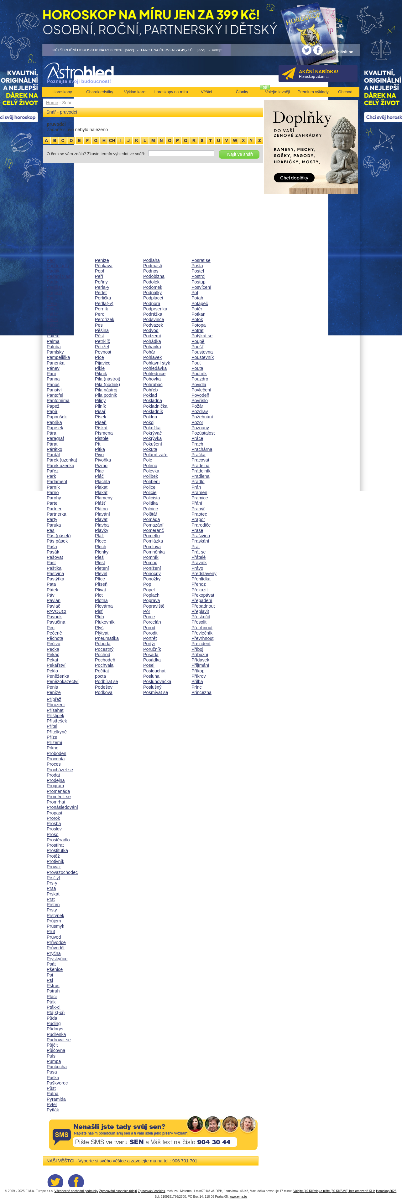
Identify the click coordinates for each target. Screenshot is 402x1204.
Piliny (100, 400)
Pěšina (102, 330)
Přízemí (54, 742)
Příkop (198, 670)
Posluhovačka (157, 681)
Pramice (199, 497)
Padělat (54, 287)
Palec (52, 325)
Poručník (152, 649)
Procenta (56, 758)
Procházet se (60, 769)
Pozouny (200, 427)
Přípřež (54, 699)
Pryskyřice (57, 958)
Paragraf (55, 438)
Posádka (152, 659)
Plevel (101, 573)
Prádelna (200, 465)
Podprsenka (155, 308)
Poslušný (152, 687)
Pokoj (148, 422)
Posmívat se (155, 692)
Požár (197, 406)
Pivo (99, 454)
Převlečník (201, 632)
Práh (196, 487)
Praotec (199, 514)
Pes (99, 325)
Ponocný (152, 573)
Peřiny (101, 281)
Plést (100, 562)
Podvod (151, 330)
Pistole (101, 438)
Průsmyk (55, 926)
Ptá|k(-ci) (56, 1012)
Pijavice (103, 362)
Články (242, 91)
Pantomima (58, 400)
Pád (51, 260)
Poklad (150, 395)
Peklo (52, 670)
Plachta (102, 481)
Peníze (54, 692)
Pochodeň (105, 659)
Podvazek (153, 325)
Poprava (151, 600)
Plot (99, 595)
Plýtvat (101, 632)
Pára (51, 433)
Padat (53, 281)
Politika (150, 503)
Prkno (53, 747)
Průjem (54, 920)
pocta (100, 676)
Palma (53, 341)
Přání (196, 503)
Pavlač (53, 606)
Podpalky (152, 292)
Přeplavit (200, 611)
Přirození (56, 704)
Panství (54, 389)
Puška (53, 1077)
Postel (197, 270)
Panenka (56, 362)
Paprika (54, 422)
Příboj (197, 649)
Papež (53, 406)
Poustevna (202, 352)
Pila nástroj (106, 389)
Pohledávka (155, 368)
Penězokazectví (63, 681)
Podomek (152, 287)
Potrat (197, 330)
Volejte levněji (277, 91)
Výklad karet (135, 91)
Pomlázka (153, 540)
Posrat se (201, 260)
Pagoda (54, 292)
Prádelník (201, 470)
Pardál (53, 454)
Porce (149, 616)
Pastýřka (55, 578)
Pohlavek (152, 357)
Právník (199, 562)
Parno (53, 492)
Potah (197, 297)
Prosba (54, 823)
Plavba (102, 525)
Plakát (101, 492)
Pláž (99, 535)
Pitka (100, 449)
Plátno (101, 508)
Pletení (102, 568)
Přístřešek (57, 720)
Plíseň (101, 584)
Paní (51, 373)
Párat (52, 443)
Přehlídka (201, 578)
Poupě (198, 341)
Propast (54, 812)
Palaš (52, 319)
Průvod (54, 937)
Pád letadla (58, 265)
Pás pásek (57, 540)
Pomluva (152, 546)
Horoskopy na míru (171, 91)
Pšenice (55, 969)
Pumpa (54, 1061)
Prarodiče (201, 525)
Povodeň (200, 395)
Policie (149, 492)
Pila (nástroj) (107, 378)
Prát (195, 546)
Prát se (198, 551)
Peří (99, 276)
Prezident (201, 643)
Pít (98, 443)
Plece (100, 540)
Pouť (196, 362)
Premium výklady (313, 91)
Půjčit (52, 1045)
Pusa (52, 1071)
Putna (53, 1093)
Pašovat (55, 557)
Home (52, 102)
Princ (196, 687)
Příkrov (198, 676)
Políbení (151, 481)
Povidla (198, 384)
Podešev (103, 687)
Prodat (53, 775)
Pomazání (153, 525)
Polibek (150, 476)
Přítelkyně (57, 731)
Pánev (53, 368)
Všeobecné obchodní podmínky (76, 1191)
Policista (151, 497)
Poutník (199, 373)
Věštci (206, 91)
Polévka (151, 470)
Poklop (150, 416)
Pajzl (51, 297)
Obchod (345, 91)
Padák (53, 270)
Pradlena (200, 476)
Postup (198, 281)
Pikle (100, 368)
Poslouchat (154, 670)
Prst (51, 899)
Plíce (100, 578)
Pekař (53, 659)
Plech (100, 546)
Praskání (200, 540)
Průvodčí (56, 947)
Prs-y (52, 882)
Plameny (103, 497)
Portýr (149, 643)
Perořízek (104, 319)
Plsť (99, 611)
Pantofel (55, 395)
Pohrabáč (153, 384)
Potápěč (199, 303)
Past (51, 562)
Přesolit (198, 622)
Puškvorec (57, 1082)
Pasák (53, 551)
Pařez (53, 470)
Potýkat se (201, 335)
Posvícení (201, 287)
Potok (197, 319)
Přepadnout (203, 606)
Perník (101, 308)
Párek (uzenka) (62, 459)
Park (51, 476)
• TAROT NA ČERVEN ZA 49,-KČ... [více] (171, 50)
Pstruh (53, 990)
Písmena (104, 433)
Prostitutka (57, 850)
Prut (51, 931)
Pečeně (54, 632)
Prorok (53, 818)
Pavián (53, 600)
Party (52, 519)
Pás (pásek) (59, 535)
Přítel (52, 726)
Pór (146, 611)
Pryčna (54, 953)
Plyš (99, 627)
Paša (52, 546)
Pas (51, 530)
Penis (52, 687)
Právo (197, 568)
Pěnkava (103, 265)
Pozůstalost (203, 433)
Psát (51, 964)
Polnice (150, 508)
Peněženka (58, 676)
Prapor (198, 519)
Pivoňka (103, 459)
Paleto (53, 335)
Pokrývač (152, 433)
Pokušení (152, 443)
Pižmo (101, 465)
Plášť (100, 503)
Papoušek (57, 416)
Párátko (54, 449)
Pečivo (53, 643)
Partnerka (56, 514)
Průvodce (56, 942)
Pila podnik (106, 395)
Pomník (151, 557)
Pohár (149, 352)
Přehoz (198, 584)
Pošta (197, 265)
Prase (197, 530)
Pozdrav (199, 411)
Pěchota (55, 638)
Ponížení (152, 568)
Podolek (151, 281)
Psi (50, 974)
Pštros (53, 985)
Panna (53, 378)
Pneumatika (107, 638)
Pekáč (53, 654)
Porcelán (152, 622)
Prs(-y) (53, 877)
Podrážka (152, 314)
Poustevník (202, 357)
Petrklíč (102, 341)
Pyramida (56, 1099)
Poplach (151, 595)
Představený (204, 573)
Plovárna (104, 606)
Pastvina (55, 573)
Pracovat (200, 459)
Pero (99, 314)
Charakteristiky (99, 91)
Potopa (198, 325)
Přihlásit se (342, 51)
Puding (54, 1023)
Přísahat (55, 710)
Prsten (53, 904)
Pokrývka (152, 438)
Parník (53, 487)
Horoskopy (62, 91)
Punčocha (57, 1066)
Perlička (103, 297)
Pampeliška (58, 357)
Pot (194, 292)
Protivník (55, 861)
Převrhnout (202, 638)
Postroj (198, 276)
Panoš (53, 384)
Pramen (199, 492)
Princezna (201, 692)
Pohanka (152, 346)
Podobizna (153, 276)
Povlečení (201, 389)
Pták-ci (53, 1007)
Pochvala (104, 665)
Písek (100, 416)
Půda (52, 1018)
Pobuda (103, 643)
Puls (51, 1056)
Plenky (101, 551)
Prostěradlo (58, 839)
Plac (99, 470)
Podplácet (153, 297)
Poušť (197, 346)
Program (55, 785)
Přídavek (200, 659)
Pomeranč (153, 530)
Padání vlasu (60, 276)
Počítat (102, 670)
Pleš (99, 557)
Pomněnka (154, 551)
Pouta (197, 368)
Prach (197, 443)
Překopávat (202, 595)
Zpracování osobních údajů (118, 1191)
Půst (51, 1088)
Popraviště (153, 606)
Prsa (51, 888)
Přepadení (201, 600)
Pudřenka (56, 1034)
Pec (51, 627)
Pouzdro (199, 378)
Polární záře (155, 454)
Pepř (99, 270)
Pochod (102, 654)
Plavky (101, 530)
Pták (51, 1001)
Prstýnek (55, 915)
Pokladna (152, 400)
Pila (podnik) (107, 384)
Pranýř (198, 508)
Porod (149, 627)
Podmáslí (152, 265)
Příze (52, 737)
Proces (54, 764)
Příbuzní (199, 654)
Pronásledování (62, 807)
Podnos (151, 270)
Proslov (54, 828)
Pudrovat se (59, 1039)
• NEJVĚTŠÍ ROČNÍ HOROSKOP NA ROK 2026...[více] (88, 50)
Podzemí (152, 335)
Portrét (150, 638)
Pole (147, 459)
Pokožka (151, 427)
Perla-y (102, 287)
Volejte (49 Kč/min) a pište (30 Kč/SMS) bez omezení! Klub (334, 1191)
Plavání (102, 514)
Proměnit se (59, 796)
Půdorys (55, 1028)
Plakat (101, 487)
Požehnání (202, 416)
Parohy (54, 497)
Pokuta (150, 449)
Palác (52, 314)
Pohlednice (154, 373)
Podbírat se (106, 681)
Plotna (101, 600)
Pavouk (54, 616)
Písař (100, 411)
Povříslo (199, 400)
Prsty (52, 909)
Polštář (150, 514)
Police (149, 487)
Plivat (100, 589)
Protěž (53, 856)
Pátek (52, 589)
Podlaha (151, 260)
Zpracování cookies (151, 1191)
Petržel (102, 346)
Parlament (57, 481)
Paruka (54, 525)
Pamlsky (55, 352)
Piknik (101, 373)
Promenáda (58, 791)
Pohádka (152, 341)
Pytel (52, 1104)
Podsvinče (153, 319)
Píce (99, 357)
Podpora (151, 303)
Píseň (101, 422)
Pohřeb (150, 389)
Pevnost (103, 352)
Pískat (101, 427)
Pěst (99, 335)
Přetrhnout (201, 627)
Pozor (197, 422)
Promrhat (56, 801)
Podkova (103, 692)
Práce (197, 438)
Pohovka (152, 378)
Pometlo (151, 535)
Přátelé (198, 557)
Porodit (150, 632)
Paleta (53, 330)
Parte (52, 503)
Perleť (101, 292)
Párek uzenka (60, 465)
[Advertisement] (153, 210)
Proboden (56, 753)
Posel (148, 665)
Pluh (99, 616)
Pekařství (56, 665)
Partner (54, 508)
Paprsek (55, 427)
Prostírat (55, 845)
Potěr (196, 308)
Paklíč (53, 308)
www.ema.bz (239, 1196)
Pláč (99, 476)
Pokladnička (155, 406)
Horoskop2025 (386, 1191)
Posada (151, 654)
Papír (52, 411)
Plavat (101, 519)
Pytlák (53, 1109)
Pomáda (151, 519)
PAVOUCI (56, 611)
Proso (53, 834)
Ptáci (52, 996)
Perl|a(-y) (104, 303)
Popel (149, 589)
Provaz (54, 866)
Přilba (197, 681)
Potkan (198, 314)
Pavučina (56, 622)
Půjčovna (56, 1050)
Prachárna (201, 449)
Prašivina (200, 535)
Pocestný (104, 649)
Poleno (150, 465)
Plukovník (104, 622)
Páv (51, 595)
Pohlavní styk (156, 362)
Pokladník (153, 411)
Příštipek (55, 715)
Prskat (53, 893)
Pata (51, 584)
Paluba (54, 346)
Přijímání (200, 665)
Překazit (199, 589)
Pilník (100, 406)
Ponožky (151, 578)
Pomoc (150, 562)
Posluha (151, 676)
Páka (52, 303)
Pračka (198, 454)
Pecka (53, 649)
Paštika (54, 568)
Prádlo (198, 481)
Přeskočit (200, 616)
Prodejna (56, 780)
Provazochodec (62, 872)
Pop (147, 584)
